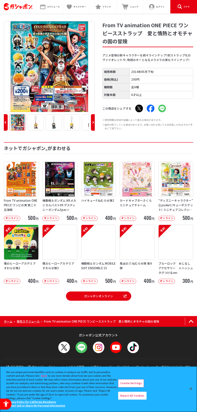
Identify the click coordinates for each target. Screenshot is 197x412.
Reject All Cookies (132, 395)
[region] (98, 389)
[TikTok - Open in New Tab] (133, 347)
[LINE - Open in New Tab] (162, 108)
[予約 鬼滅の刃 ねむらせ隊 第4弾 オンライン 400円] (137, 254)
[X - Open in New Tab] (139, 108)
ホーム (8, 321)
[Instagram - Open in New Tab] (98, 347)
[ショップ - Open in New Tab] (130, 6)
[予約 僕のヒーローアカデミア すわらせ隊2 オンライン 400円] (21, 254)
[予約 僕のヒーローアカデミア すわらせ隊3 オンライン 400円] (59, 254)
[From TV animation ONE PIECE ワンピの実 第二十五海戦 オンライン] (21, 191)
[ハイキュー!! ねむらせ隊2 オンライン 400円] (98, 191)
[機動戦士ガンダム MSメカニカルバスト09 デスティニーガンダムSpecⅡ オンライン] (59, 191)
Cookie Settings (131, 383)
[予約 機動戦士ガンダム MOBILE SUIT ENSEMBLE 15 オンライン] (98, 254)
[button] (6, 122)
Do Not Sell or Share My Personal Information (36, 405)
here (44, 375)
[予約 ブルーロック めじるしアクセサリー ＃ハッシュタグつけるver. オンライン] (175, 254)
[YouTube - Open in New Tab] (116, 347)
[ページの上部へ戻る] (191, 321)
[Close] (191, 388)
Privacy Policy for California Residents (31, 402)
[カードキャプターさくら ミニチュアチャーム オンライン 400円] (137, 191)
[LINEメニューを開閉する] (81, 347)
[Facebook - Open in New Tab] (150, 108)
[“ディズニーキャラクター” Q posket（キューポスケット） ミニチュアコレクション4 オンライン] (175, 191)
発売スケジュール (28, 321)
